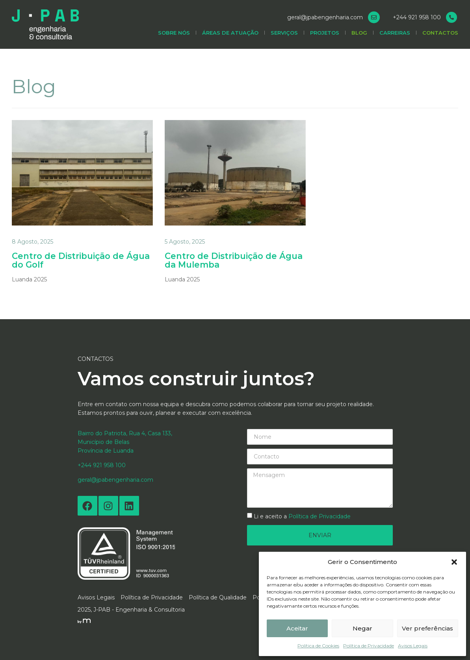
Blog (359, 35)
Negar (362, 628)
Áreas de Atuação (230, 35)
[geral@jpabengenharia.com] (374, 20)
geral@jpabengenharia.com (325, 19)
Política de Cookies (318, 646)
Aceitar (297, 628)
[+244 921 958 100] (451, 19)
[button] (454, 562)
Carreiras (394, 35)
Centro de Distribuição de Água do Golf (71, 260)
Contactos (440, 35)
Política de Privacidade (368, 646)
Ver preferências (427, 628)
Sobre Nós (174, 35)
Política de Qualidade (218, 597)
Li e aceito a (302, 516)
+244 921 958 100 (417, 19)
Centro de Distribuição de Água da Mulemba (223, 260)
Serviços (284, 35)
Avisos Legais (412, 646)
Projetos (324, 35)
